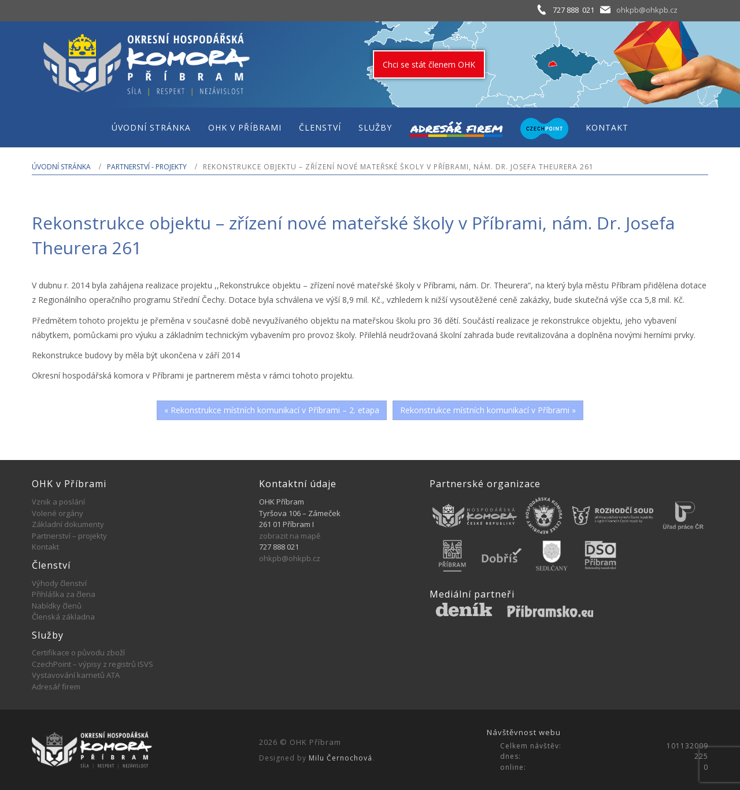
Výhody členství (59, 583)
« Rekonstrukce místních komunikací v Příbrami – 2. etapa (271, 410)
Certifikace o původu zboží (78, 652)
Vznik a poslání (58, 501)
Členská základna (63, 616)
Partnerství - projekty (147, 167)
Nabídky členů (57, 605)
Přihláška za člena (63, 594)
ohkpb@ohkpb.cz (647, 10)
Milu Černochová (340, 758)
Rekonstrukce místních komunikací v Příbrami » (488, 410)
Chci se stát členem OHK (429, 64)
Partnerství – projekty (69, 536)
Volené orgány (57, 513)
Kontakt (45, 546)
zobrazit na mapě (289, 536)
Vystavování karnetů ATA (76, 675)
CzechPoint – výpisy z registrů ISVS (92, 664)
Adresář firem (56, 686)
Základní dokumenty (68, 524)
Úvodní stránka (61, 167)
